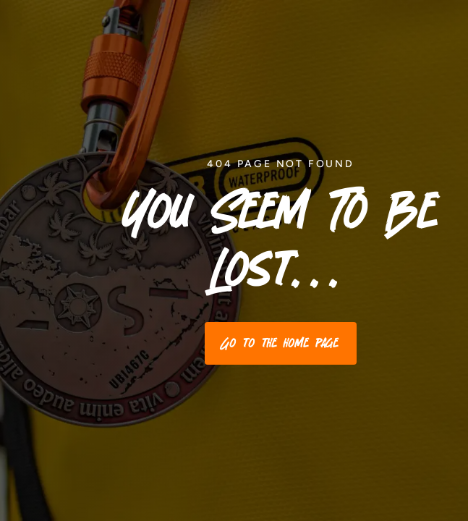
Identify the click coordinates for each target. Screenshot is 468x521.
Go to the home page (280, 343)
